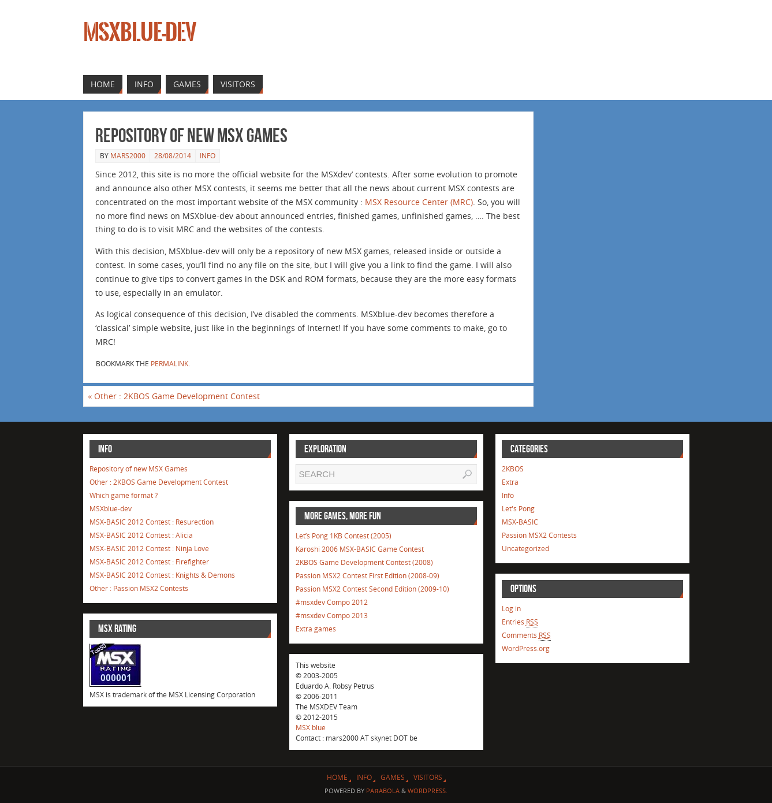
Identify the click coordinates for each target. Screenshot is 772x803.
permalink (169, 364)
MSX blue (311, 728)
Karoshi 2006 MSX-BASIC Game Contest (360, 549)
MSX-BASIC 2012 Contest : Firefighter (149, 562)
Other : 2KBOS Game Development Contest (174, 396)
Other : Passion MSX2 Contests (138, 588)
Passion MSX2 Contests (539, 535)
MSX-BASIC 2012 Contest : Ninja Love (149, 548)
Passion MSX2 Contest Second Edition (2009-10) (372, 589)
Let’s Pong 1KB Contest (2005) (343, 536)
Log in (511, 609)
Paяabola (382, 790)
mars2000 (128, 156)
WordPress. (427, 790)
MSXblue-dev (139, 32)
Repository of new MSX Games (138, 469)
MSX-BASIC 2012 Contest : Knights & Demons (162, 575)
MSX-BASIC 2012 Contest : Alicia (141, 535)
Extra (510, 482)
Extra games (316, 629)
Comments (526, 635)
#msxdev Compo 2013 (332, 615)
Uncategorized (525, 548)
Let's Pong (518, 509)
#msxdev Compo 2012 (332, 602)
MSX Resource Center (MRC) (419, 201)
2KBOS (513, 469)
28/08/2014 (172, 156)
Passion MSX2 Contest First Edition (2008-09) (367, 576)
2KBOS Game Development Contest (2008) (364, 562)
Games (393, 777)
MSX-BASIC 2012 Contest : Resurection (151, 522)
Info (207, 156)
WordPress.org (526, 648)
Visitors (427, 777)
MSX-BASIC (520, 522)
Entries (520, 622)
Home (337, 777)
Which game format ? (123, 495)
